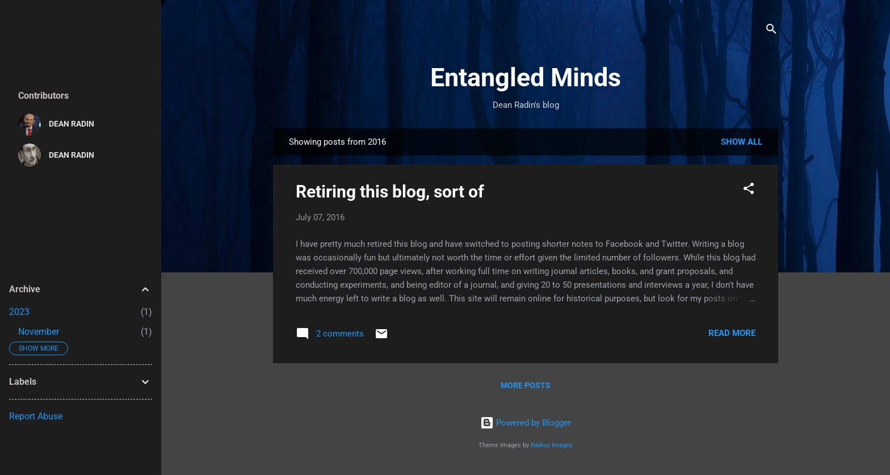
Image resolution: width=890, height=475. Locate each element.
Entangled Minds (525, 77)
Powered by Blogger (525, 423)
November (38, 331)
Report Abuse (35, 416)
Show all (741, 142)
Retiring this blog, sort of (390, 191)
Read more (731, 333)
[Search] (771, 31)
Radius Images (552, 445)
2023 (19, 311)
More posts (526, 385)
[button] (748, 190)
